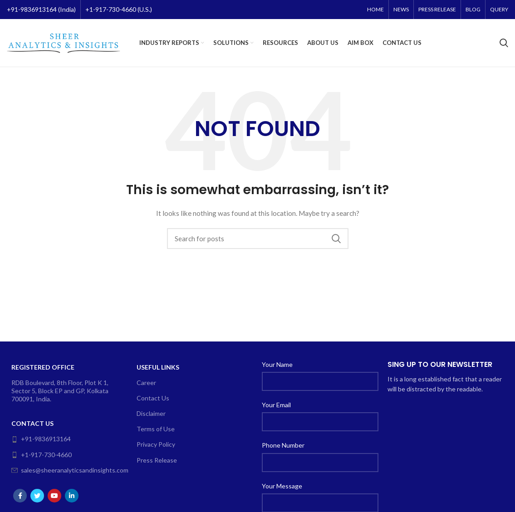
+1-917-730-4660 (41, 454)
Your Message (282, 486)
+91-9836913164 (41, 439)
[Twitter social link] (37, 495)
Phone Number (283, 445)
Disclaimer (151, 413)
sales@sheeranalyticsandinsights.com (66, 470)
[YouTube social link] (54, 495)
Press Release (157, 460)
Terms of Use (156, 429)
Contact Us (32, 423)
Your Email (276, 405)
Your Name (277, 364)
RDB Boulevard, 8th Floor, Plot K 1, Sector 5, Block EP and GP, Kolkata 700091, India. (59, 391)
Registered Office (42, 367)
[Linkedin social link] (71, 495)
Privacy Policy (156, 444)
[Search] (504, 43)
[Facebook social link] (20, 495)
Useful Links (158, 367)
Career (146, 382)
